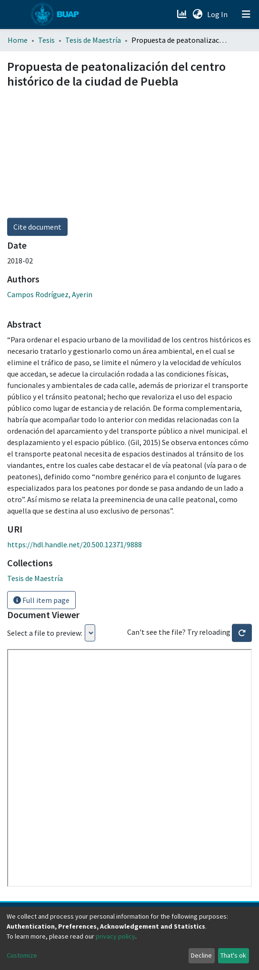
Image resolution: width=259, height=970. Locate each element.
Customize (22, 955)
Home (18, 40)
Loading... (90, 632)
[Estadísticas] (182, 14)
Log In (218, 14)
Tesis (46, 40)
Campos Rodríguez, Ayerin (49, 294)
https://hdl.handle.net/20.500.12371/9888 (74, 544)
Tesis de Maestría (93, 40)
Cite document (37, 227)
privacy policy (115, 936)
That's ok (233, 955)
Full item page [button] (41, 600)
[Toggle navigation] (246, 14)
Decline (201, 955)
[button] (197, 14)
